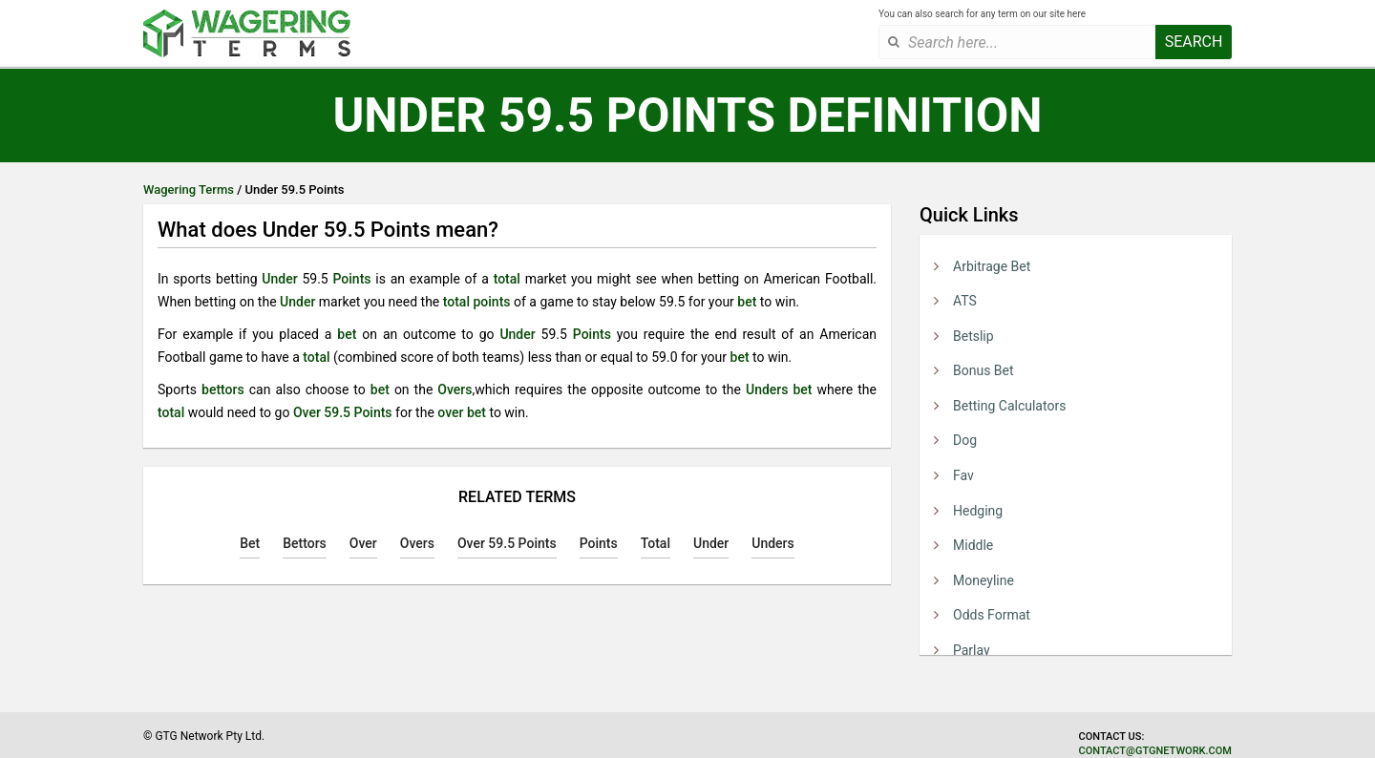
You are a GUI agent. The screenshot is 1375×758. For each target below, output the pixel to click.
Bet (250, 543)
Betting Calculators (1009, 405)
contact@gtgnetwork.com (1155, 751)
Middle (973, 545)
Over (363, 543)
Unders (767, 389)
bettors (222, 389)
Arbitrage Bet (991, 266)
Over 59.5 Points (342, 412)
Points (351, 278)
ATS (965, 300)
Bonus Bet (983, 370)
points (491, 301)
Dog (965, 440)
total (507, 278)
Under (279, 278)
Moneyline (983, 580)
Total (655, 543)
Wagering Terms (188, 189)
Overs (454, 389)
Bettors (305, 543)
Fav (963, 475)
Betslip (973, 336)
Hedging (978, 510)
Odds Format (991, 614)
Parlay (971, 650)
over (450, 412)
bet (746, 301)
